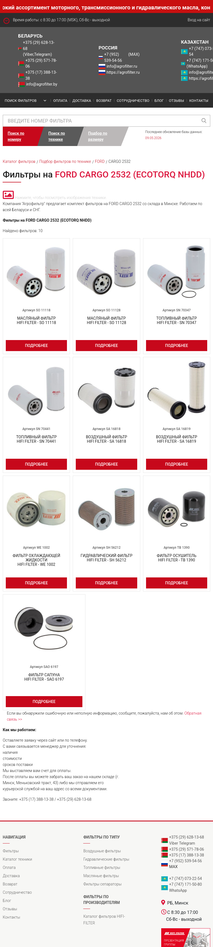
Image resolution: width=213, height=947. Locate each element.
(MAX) (134, 54)
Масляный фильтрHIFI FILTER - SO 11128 (106, 320)
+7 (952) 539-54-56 (113, 57)
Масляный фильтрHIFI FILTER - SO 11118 (36, 320)
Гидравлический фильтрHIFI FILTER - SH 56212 (107, 557)
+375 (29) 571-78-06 (41, 63)
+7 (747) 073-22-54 (185, 878)
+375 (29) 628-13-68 (186, 837)
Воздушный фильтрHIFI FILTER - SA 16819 (176, 439)
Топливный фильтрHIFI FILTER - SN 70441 (36, 439)
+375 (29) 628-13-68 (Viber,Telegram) (38, 48)
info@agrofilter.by (41, 84)
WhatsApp (178, 890)
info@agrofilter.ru (122, 66)
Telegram (187, 843)
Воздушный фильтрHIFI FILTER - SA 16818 (106, 439)
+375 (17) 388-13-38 (41, 75)
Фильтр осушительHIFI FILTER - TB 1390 (176, 557)
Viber (173, 843)
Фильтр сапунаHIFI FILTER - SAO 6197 (44, 677)
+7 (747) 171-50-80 (185, 884)
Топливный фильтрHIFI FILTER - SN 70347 (176, 320)
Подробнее (36, 345)
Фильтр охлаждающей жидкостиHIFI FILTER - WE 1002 (36, 560)
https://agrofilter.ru (123, 72)
